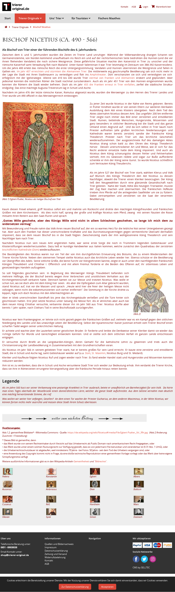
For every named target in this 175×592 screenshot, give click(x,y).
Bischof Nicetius (41, 27)
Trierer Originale (30, 18)
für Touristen (81, 18)
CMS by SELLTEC (141, 567)
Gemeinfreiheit (81, 461)
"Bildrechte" (100, 461)
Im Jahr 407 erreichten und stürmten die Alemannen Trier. (52, 71)
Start (8, 18)
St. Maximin (99, 353)
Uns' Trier (56, 18)
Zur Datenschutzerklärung (75, 586)
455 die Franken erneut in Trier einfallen (109, 84)
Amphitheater (98, 74)
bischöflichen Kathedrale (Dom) (20, 249)
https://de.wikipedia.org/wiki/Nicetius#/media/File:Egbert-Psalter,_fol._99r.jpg (108, 432)
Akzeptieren (107, 586)
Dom (87, 353)
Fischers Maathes (109, 18)
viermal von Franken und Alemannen (112, 77)
